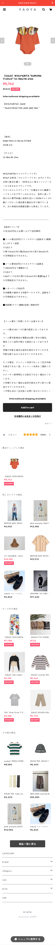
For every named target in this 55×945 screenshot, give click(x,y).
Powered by (27, 917)
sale (4, 897)
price (5, 888)
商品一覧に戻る (27, 843)
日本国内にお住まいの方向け (27, 416)
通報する (48, 423)
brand (5, 862)
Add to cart (27, 407)
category (7, 871)
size (4, 880)
